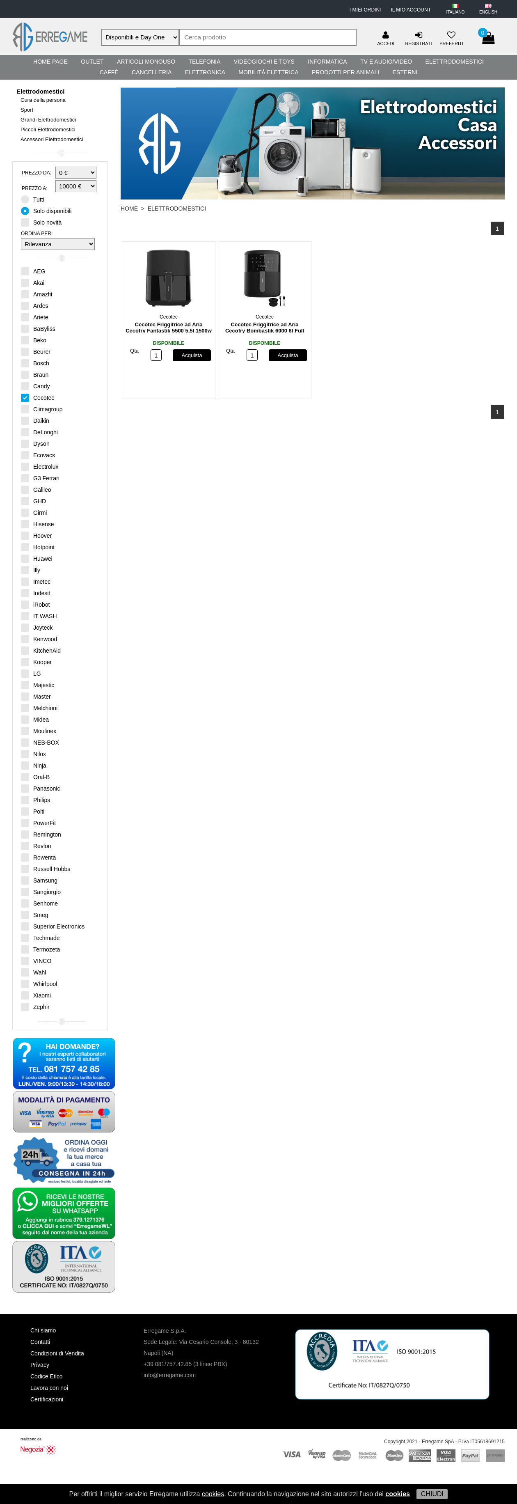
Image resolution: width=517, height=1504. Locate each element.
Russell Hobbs (45, 868)
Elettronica (205, 72)
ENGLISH (488, 12)
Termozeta (40, 949)
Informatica (327, 61)
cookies (213, 1493)
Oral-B (35, 776)
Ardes (34, 305)
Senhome (39, 903)
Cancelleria (152, 72)
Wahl (33, 972)
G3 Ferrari (40, 477)
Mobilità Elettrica (268, 72)
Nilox (33, 753)
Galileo (36, 489)
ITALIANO (455, 12)
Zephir (35, 1006)
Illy (30, 569)
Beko (33, 340)
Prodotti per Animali (345, 72)
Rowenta (38, 857)
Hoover (36, 535)
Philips (35, 799)
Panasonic (40, 788)
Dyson (35, 443)
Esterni (405, 72)
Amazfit (37, 294)
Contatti (40, 1342)
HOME (129, 208)
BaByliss (38, 328)
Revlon (36, 845)
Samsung (39, 880)
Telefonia (204, 61)
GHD (33, 500)
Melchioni (39, 707)
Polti (32, 811)
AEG (33, 271)
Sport (27, 110)
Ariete (34, 317)
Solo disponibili (49, 210)
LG (31, 673)
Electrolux (39, 466)
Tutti (35, 199)
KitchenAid (41, 650)
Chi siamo (43, 1330)
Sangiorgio (41, 891)
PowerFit (38, 822)
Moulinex (38, 730)
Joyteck (37, 627)
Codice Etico (46, 1376)
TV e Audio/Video (386, 61)
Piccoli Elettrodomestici (48, 129)
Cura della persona (43, 100)
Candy (35, 386)
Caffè (109, 72)
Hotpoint (38, 546)
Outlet (92, 61)
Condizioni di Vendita (57, 1353)
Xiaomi (36, 995)
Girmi (34, 512)
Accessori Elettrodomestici (52, 139)
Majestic (37, 684)
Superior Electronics (53, 926)
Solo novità (44, 222)
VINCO (36, 960)
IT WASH (39, 615)
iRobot (35, 604)
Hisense (37, 523)
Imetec (35, 581)
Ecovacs (38, 455)
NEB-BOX (40, 742)
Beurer (35, 351)
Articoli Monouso (146, 61)
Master (36, 696)
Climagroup (42, 409)
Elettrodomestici (454, 61)
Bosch (35, 363)
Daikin (35, 420)
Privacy (39, 1365)
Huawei (37, 558)
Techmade (40, 937)
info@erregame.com (170, 1375)
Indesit (35, 592)
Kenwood (39, 638)
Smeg (34, 914)
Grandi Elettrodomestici (48, 120)
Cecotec (37, 397)
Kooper (36, 661)
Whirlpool (39, 983)
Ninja (33, 765)
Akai (32, 282)
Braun (34, 374)
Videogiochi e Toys (264, 61)
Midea (35, 719)
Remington (41, 834)
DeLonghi (39, 432)
